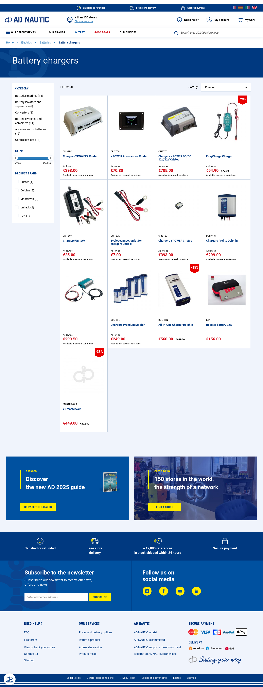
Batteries (45, 44)
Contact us (31, 653)
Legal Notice (74, 677)
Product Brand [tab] (26, 175)
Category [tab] (22, 90)
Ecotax (177, 677)
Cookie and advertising (154, 677)
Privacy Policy (127, 677)
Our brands (60, 33)
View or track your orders (39, 647)
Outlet (84, 33)
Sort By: (193, 88)
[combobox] (215, 32)
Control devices (28, 141)
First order (30, 639)
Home (10, 44)
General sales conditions (100, 677)
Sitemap (29, 660)
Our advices (135, 33)
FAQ (26, 632)
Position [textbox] (210, 89)
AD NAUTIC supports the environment (157, 647)
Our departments (23, 33)
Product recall (87, 653)
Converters (24, 114)
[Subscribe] (100, 597)
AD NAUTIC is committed (149, 639)
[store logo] (26, 19)
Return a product (89, 639)
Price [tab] (19, 153)
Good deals (108, 33)
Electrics (26, 44)
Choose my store (84, 21)
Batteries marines (29, 97)
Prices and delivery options (95, 632)
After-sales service (90, 647)
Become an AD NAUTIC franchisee (155, 653)
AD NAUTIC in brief (145, 632)
